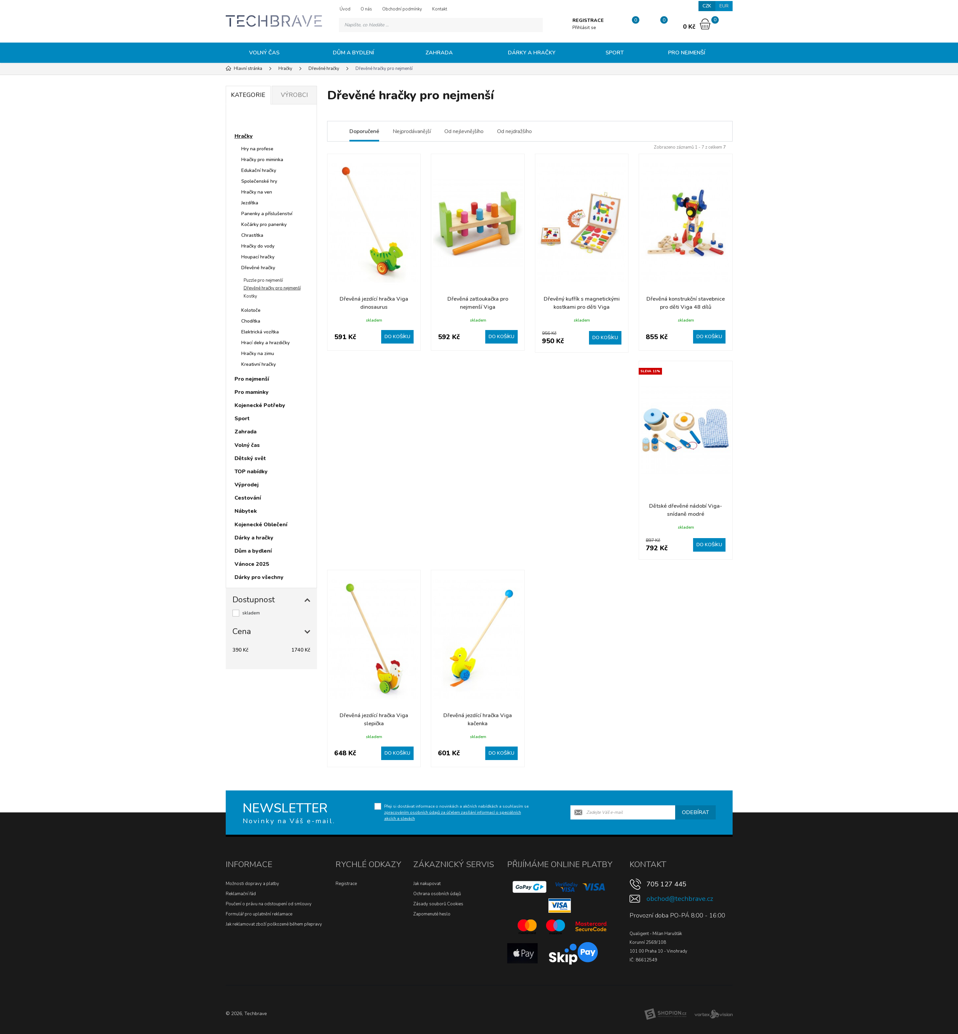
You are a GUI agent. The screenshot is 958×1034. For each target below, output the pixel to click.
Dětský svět (250, 458)
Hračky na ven (256, 192)
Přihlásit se (584, 27)
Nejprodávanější (412, 131)
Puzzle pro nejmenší (263, 280)
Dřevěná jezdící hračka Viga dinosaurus (374, 303)
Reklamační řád (241, 894)
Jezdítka (249, 203)
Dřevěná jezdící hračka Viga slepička (374, 719)
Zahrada (439, 52)
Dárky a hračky (532, 52)
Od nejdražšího (514, 131)
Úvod (345, 9)
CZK (707, 6)
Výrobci (294, 95)
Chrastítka (252, 235)
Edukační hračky (258, 170)
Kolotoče (251, 310)
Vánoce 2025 (252, 564)
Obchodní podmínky (402, 9)
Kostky (250, 296)
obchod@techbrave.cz (679, 899)
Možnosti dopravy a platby (252, 884)
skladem (251, 613)
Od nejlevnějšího (464, 131)
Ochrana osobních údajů (437, 894)
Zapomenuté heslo (431, 914)
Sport (615, 52)
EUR (724, 6)
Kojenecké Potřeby (260, 405)
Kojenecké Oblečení (261, 524)
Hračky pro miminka (262, 159)
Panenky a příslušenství (266, 213)
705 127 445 (666, 884)
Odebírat (695, 812)
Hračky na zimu (257, 353)
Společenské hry (259, 181)
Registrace (346, 884)
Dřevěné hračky (258, 267)
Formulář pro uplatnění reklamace (259, 914)
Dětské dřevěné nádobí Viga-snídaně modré (685, 510)
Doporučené (364, 131)
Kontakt (439, 9)
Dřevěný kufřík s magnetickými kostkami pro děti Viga (582, 303)
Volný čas (264, 52)
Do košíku (397, 336)
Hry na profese (257, 149)
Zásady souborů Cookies (438, 904)
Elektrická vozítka (260, 332)
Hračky (244, 136)
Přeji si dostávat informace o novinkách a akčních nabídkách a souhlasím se (456, 812)
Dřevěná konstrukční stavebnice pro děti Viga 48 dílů (685, 303)
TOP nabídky (251, 471)
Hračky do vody (257, 246)
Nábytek (246, 511)
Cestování (248, 498)
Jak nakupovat (427, 884)
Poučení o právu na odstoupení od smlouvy (269, 904)
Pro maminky (252, 392)
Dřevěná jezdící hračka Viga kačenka (477, 719)
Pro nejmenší (686, 52)
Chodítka (250, 321)
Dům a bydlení (353, 52)
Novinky (251, 120)
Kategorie (248, 95)
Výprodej (247, 484)
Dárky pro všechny (259, 577)
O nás (366, 9)
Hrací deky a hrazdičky (265, 342)
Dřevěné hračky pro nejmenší (272, 288)
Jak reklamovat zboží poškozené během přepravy (274, 924)
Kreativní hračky (258, 364)
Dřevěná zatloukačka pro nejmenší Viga (477, 303)
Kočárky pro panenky (264, 224)
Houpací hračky (257, 257)
